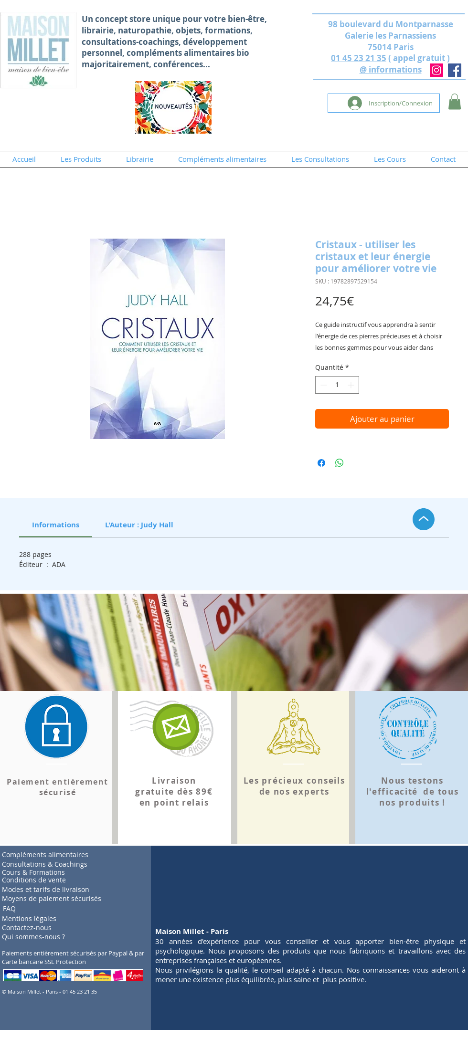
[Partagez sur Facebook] (321, 463)
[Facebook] (454, 70)
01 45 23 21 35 (358, 57)
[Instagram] (436, 70)
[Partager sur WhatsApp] (339, 463)
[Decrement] (323, 385)
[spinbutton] (337, 385)
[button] (454, 101)
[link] (55, 525)
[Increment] (352, 385)
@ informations (391, 69)
